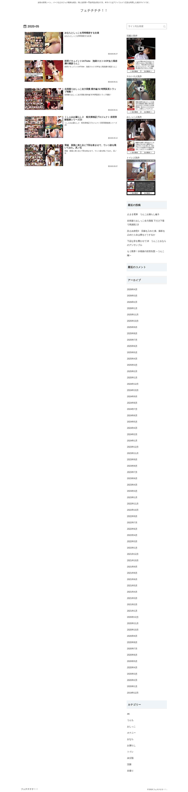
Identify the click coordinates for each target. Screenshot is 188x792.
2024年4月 (132, 428)
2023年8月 (132, 466)
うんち (130, 720)
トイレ (130, 751)
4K (128, 714)
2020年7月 (132, 648)
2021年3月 (132, 598)
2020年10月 (133, 630)
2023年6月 (132, 478)
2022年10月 (133, 510)
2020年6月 (132, 655)
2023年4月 (132, 485)
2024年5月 (132, 422)
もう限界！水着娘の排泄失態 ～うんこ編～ (145, 253)
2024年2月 (132, 434)
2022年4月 (132, 535)
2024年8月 (132, 403)
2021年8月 (132, 573)
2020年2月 (132, 680)
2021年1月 (132, 611)
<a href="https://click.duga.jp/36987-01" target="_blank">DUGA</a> (141, 55)
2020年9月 (132, 636)
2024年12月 (133, 384)
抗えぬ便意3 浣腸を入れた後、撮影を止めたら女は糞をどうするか (146, 233)
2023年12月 (133, 447)
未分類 (130, 758)
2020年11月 (133, 623)
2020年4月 (132, 667)
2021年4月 (132, 592)
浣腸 (129, 764)
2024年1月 (132, 440)
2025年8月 (132, 333)
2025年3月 (132, 365)
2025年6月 (132, 346)
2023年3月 (132, 491)
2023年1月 (132, 497)
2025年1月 (132, 377)
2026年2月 (132, 302)
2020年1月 (132, 686)
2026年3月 (132, 295)
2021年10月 (133, 560)
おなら (130, 739)
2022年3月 (132, 541)
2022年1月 (132, 548)
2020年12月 (133, 617)
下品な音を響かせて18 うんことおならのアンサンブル (146, 243)
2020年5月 (132, 661)
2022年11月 (133, 503)
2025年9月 (132, 327)
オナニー (131, 733)
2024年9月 (132, 396)
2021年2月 (132, 604)
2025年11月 (133, 314)
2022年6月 (132, 529)
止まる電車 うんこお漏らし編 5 (143, 214)
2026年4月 (132, 289)
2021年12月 (133, 554)
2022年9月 (132, 516)
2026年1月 (132, 308)
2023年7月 (132, 472)
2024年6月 (132, 415)
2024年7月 (132, 409)
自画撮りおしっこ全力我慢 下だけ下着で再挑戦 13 (145, 223)
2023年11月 (133, 453)
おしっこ (131, 726)
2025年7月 (132, 340)
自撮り (130, 771)
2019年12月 (133, 693)
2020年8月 (132, 642)
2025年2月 (132, 371)
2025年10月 (133, 321)
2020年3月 (132, 674)
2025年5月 (132, 352)
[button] (164, 26)
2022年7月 (132, 522)
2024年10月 (133, 390)
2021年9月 (132, 566)
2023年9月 (132, 459)
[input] (147, 26)
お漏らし (131, 745)
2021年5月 (132, 585)
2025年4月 (132, 359)
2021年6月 (132, 579)
